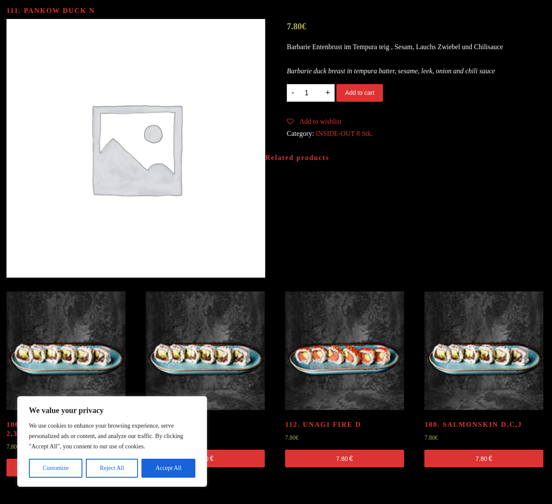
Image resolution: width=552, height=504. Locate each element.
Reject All (112, 468)
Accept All (168, 468)
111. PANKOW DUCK (50, 10)
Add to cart (359, 92)
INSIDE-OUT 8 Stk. (344, 133)
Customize (56, 468)
